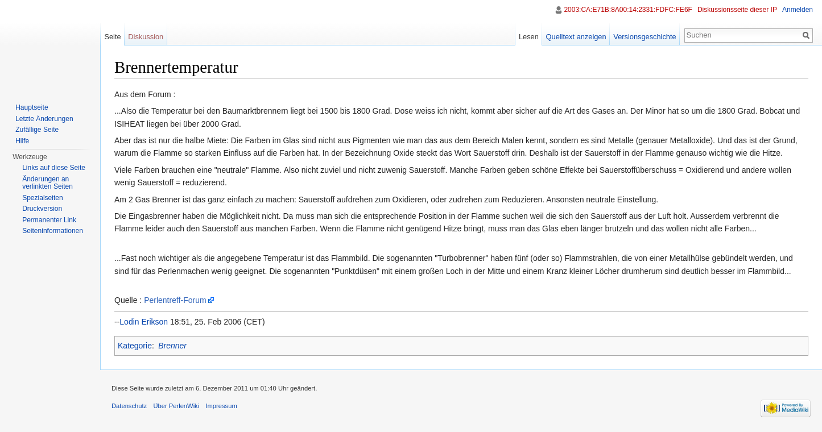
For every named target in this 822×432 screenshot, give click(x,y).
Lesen (529, 36)
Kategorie (135, 345)
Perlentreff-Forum (175, 300)
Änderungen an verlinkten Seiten (47, 183)
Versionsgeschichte (644, 36)
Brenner (172, 345)
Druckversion (42, 209)
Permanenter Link (49, 220)
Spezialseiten (42, 198)
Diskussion (145, 36)
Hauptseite (31, 107)
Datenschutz (129, 405)
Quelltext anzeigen (576, 36)
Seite (112, 36)
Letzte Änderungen (44, 119)
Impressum (221, 405)
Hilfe (22, 141)
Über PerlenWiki (176, 405)
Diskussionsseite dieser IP (737, 10)
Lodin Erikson (143, 321)
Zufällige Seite (37, 130)
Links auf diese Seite (53, 168)
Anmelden (797, 10)
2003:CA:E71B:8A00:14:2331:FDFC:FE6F (628, 10)
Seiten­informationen (52, 231)
